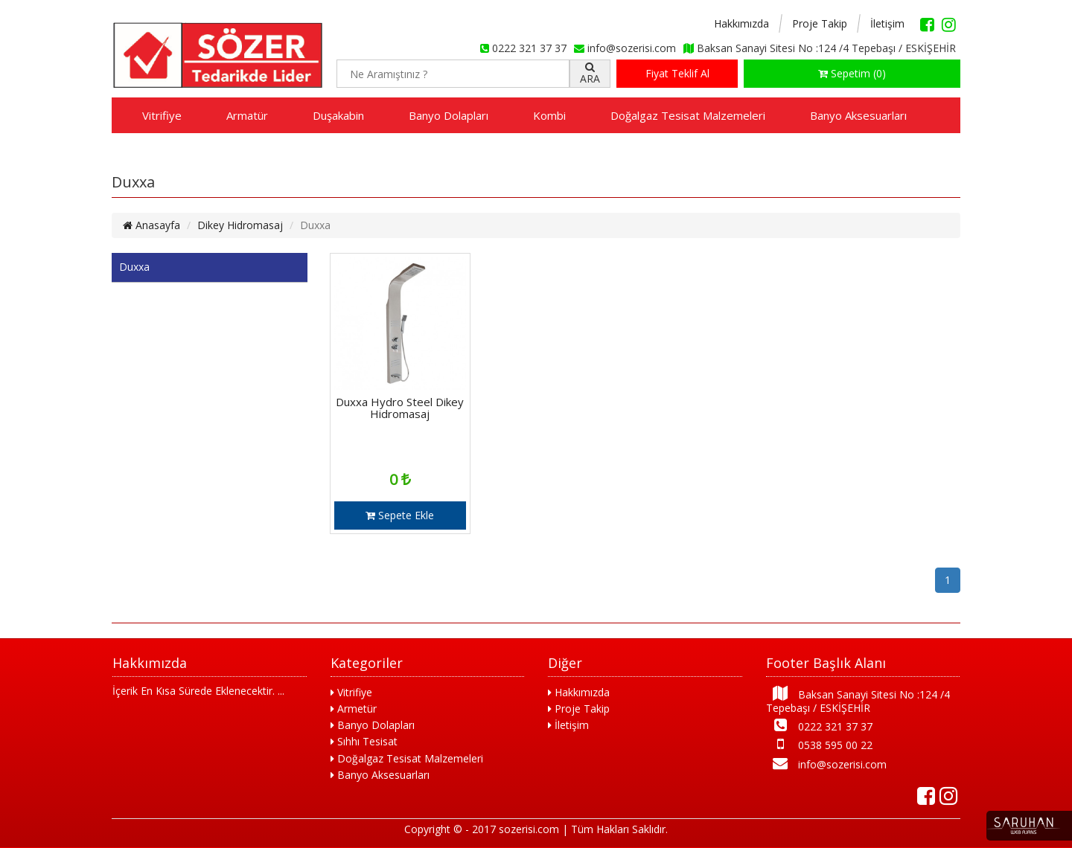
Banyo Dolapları (448, 115)
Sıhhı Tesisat (364, 741)
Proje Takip (819, 23)
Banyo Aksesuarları (858, 115)
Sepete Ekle (400, 515)
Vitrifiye (162, 115)
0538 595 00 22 (819, 744)
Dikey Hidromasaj (240, 225)
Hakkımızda (741, 23)
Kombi (549, 115)
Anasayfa (151, 225)
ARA (590, 74)
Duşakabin (338, 115)
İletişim (887, 23)
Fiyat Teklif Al (677, 73)
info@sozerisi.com (826, 763)
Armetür (354, 708)
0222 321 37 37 (819, 725)
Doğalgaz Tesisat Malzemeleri (687, 115)
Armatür (247, 115)
